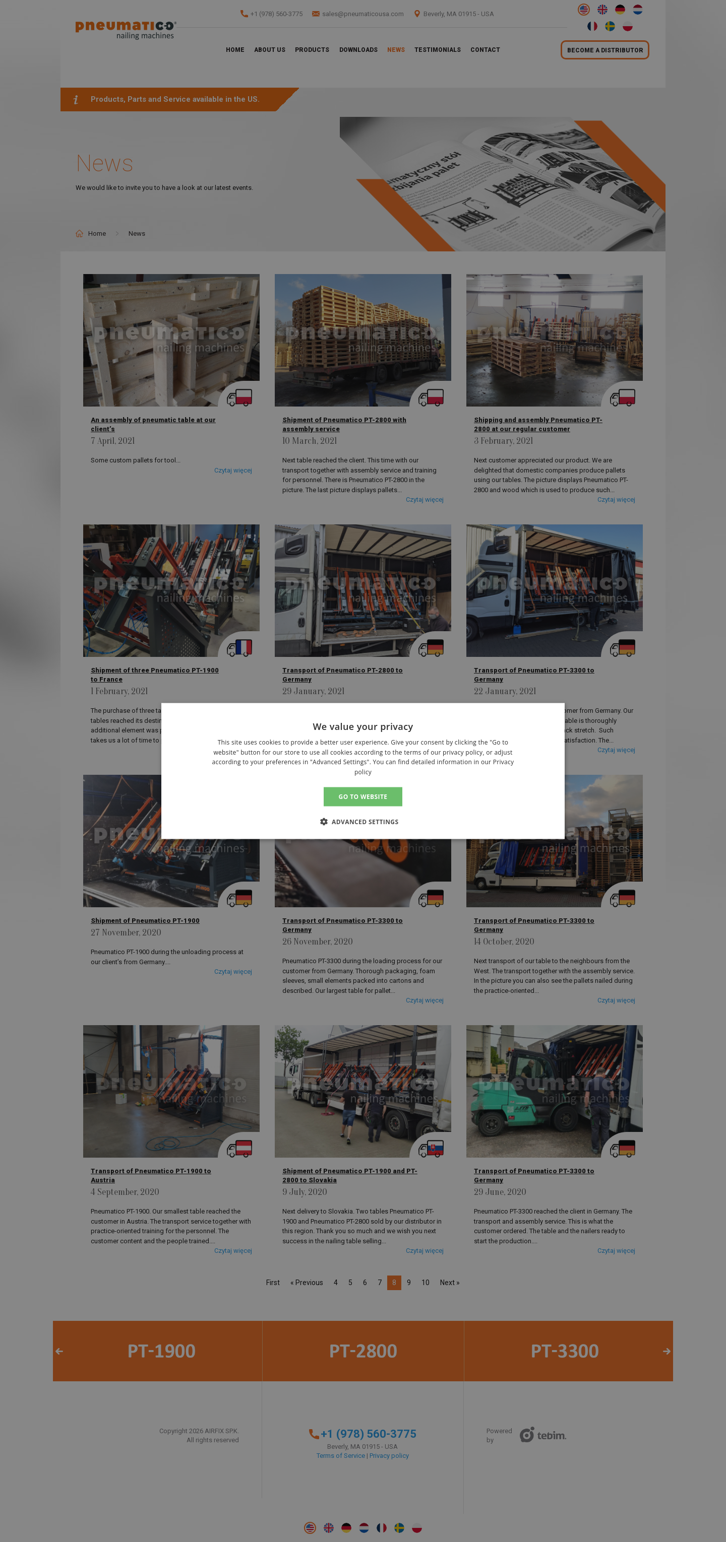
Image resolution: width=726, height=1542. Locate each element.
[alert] (363, 771)
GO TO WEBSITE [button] (363, 796)
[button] (363, 822)
